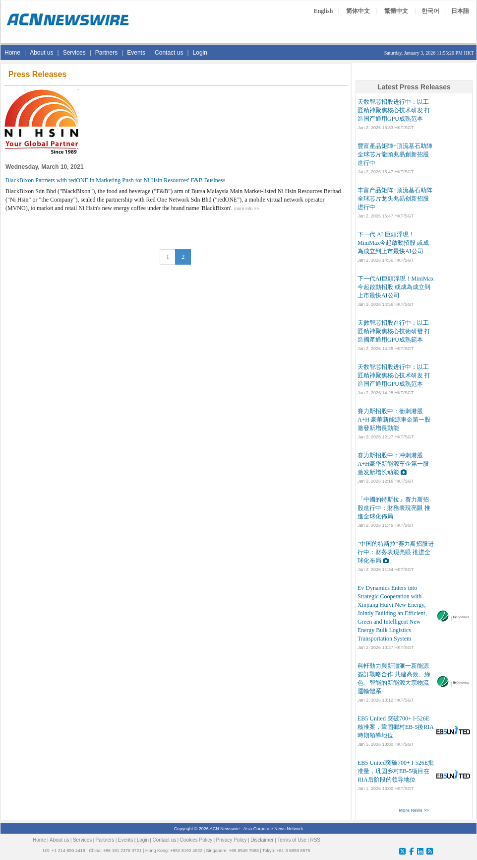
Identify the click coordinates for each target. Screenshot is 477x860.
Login (200, 52)
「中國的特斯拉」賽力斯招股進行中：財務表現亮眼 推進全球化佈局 (394, 508)
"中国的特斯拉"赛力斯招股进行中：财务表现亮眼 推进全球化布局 (396, 552)
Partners (106, 52)
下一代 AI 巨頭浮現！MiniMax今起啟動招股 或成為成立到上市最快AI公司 (393, 243)
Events (136, 52)
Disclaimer (262, 840)
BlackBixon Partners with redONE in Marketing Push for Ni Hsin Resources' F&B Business (115, 180)
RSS (315, 840)
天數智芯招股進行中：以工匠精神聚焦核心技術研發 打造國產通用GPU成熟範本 (394, 331)
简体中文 (358, 10)
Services (74, 52)
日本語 (460, 10)
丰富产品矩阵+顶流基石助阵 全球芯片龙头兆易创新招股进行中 (395, 199)
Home (12, 52)
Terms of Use (291, 840)
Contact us (169, 52)
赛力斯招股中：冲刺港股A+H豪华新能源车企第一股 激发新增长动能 (393, 464)
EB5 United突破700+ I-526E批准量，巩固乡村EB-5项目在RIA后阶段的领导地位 (396, 771)
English (323, 10)
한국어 (430, 10)
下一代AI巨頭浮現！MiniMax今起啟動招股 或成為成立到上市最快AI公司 (396, 287)
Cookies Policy (196, 840)
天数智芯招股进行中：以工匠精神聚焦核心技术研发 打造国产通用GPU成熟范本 (394, 110)
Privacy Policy (231, 840)
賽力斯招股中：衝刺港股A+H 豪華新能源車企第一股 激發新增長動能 (394, 419)
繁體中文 (396, 10)
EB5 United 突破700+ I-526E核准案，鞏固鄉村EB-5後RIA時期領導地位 (396, 727)
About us (41, 52)
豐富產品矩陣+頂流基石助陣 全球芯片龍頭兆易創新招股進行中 (395, 154)
